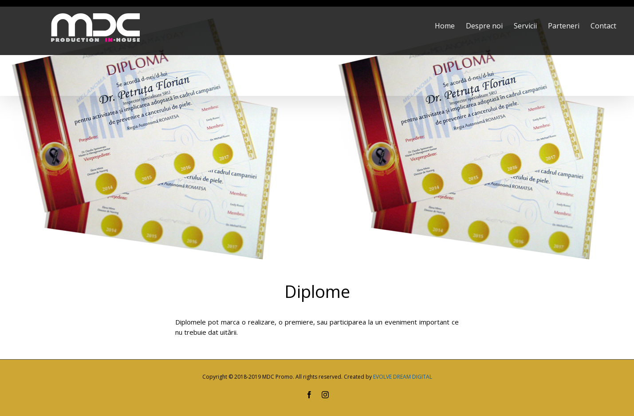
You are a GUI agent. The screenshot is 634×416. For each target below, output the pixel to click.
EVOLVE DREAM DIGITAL (402, 376)
